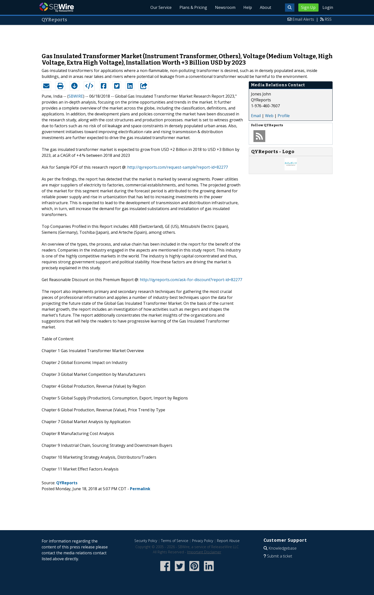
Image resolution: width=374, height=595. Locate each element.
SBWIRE (76, 96)
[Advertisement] (187, 36)
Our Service (161, 7)
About (265, 7)
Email (256, 115)
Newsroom (225, 7)
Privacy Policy (202, 540)
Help (247, 7)
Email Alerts (303, 19)
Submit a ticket (279, 556)
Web (269, 115)
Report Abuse (228, 540)
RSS (328, 19)
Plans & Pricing (193, 7)
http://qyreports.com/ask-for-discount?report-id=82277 (191, 279)
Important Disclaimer (204, 552)
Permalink (140, 488)
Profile (284, 115)
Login (327, 7)
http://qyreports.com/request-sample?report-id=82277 (177, 167)
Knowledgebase (282, 548)
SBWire (56, 7)
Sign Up (308, 7)
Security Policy (145, 540)
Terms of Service (174, 540)
